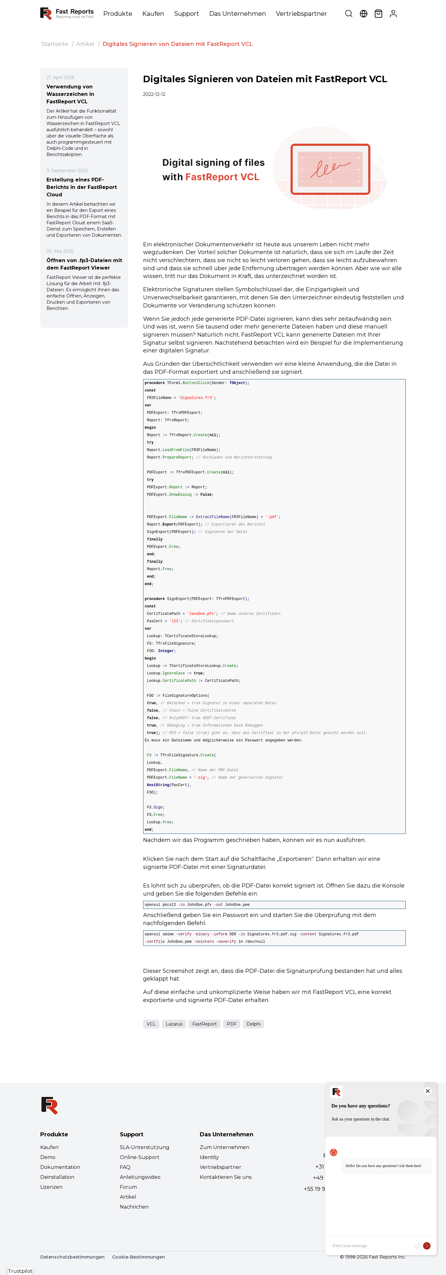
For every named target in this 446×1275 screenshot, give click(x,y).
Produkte (117, 13)
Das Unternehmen (237, 13)
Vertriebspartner (301, 13)
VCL (151, 1024)
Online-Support (140, 1157)
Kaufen (153, 13)
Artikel (85, 44)
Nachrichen (134, 1207)
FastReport (204, 1024)
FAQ (125, 1167)
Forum (128, 1187)
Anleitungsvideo (140, 1177)
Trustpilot (20, 1271)
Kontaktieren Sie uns (225, 1177)
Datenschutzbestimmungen (72, 1257)
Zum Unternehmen (224, 1147)
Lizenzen (51, 1187)
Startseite (55, 44)
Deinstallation (57, 1177)
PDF (232, 1024)
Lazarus (174, 1024)
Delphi (253, 1024)
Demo (47, 1157)
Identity (209, 1157)
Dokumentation (60, 1167)
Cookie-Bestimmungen (138, 1257)
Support (186, 13)
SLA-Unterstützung (144, 1147)
